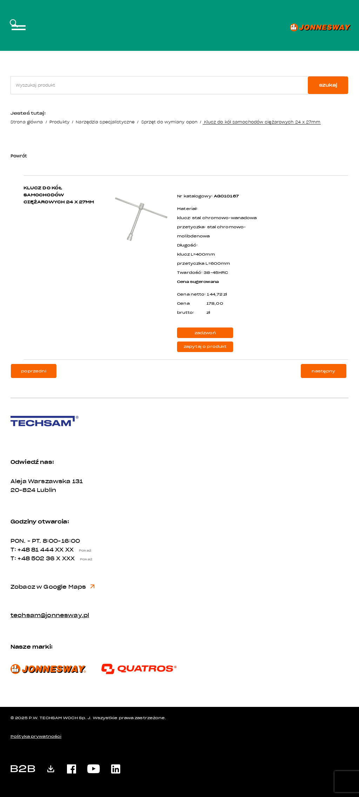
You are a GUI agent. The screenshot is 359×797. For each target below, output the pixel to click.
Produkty (59, 121)
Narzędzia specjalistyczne (105, 121)
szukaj (328, 85)
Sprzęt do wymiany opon (169, 121)
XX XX (75, 550)
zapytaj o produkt (205, 346)
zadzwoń (205, 333)
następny (323, 371)
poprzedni (33, 371)
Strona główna (27, 121)
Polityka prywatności (36, 736)
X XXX (76, 558)
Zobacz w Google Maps (52, 587)
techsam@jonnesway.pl (50, 615)
